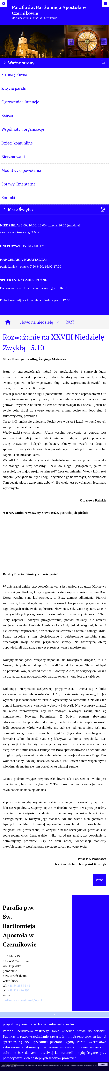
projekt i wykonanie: (38, 1024)
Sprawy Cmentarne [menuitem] (18, 184)
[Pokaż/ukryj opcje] (3, 3)
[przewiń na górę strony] (54, 1014)
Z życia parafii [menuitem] (13, 88)
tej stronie (66, 1065)
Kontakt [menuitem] (8, 197)
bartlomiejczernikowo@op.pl (22, 1000)
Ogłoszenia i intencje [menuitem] (20, 101)
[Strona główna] (8, 322)
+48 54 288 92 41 (19, 985)
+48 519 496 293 (18, 990)
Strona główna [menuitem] (14, 74)
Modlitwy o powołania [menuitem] (21, 170)
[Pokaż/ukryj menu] (105, 3)
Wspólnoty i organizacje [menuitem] (22, 129)
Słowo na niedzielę (39, 322)
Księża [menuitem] (7, 115)
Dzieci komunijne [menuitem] (17, 143)
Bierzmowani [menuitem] (13, 156)
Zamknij (102, 1064)
